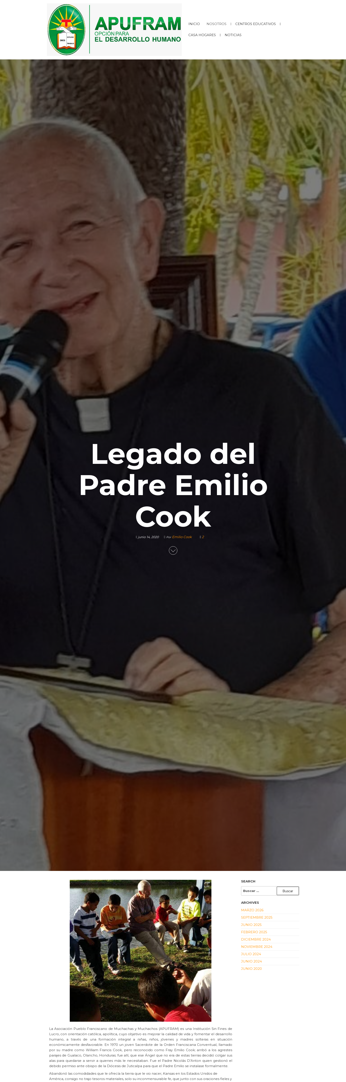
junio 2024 (251, 961)
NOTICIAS (233, 35)
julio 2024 (251, 954)
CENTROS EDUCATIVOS (255, 24)
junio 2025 (251, 925)
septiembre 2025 (257, 917)
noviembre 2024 (256, 947)
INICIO (194, 24)
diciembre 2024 (256, 939)
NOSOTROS (216, 24)
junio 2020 (251, 968)
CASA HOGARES (202, 35)
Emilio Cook (182, 537)
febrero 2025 (254, 932)
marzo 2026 (252, 910)
